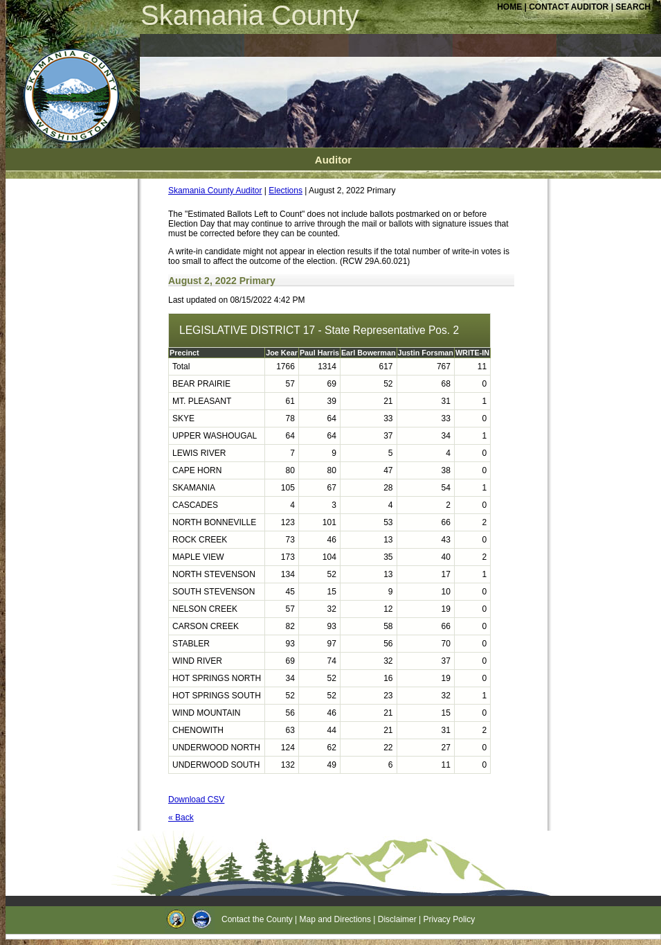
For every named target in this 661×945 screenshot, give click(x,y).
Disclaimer (397, 919)
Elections (285, 190)
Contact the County (257, 919)
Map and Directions (335, 919)
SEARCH (633, 7)
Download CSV (196, 799)
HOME (509, 7)
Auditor (333, 160)
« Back (181, 817)
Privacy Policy (450, 919)
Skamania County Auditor (215, 190)
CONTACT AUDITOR (569, 7)
